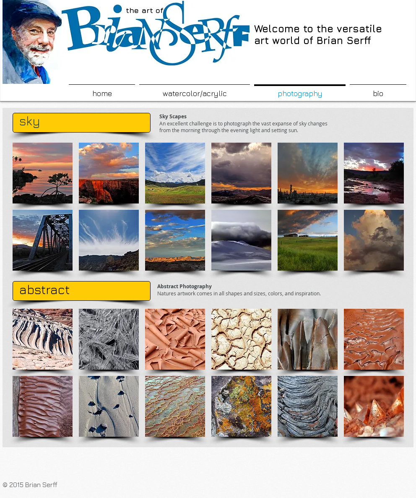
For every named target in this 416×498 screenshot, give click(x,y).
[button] (43, 173)
